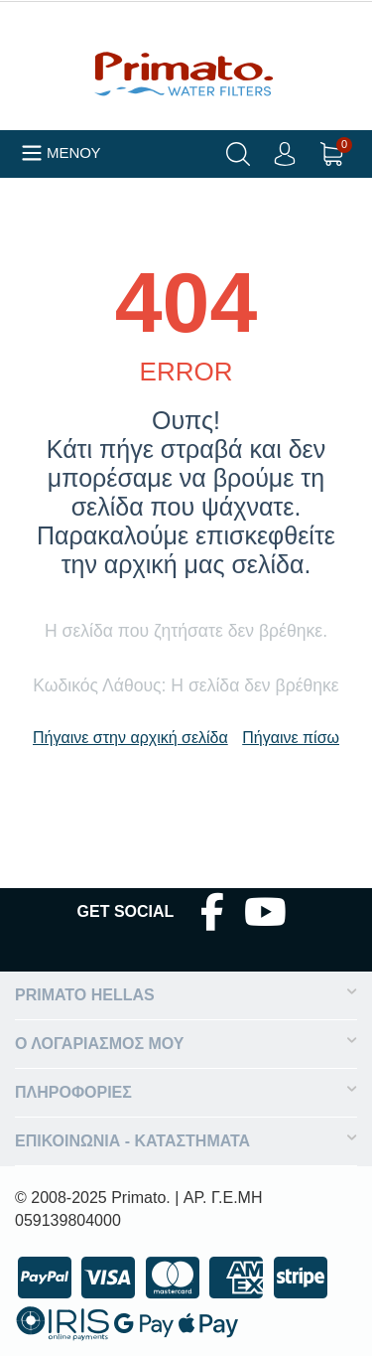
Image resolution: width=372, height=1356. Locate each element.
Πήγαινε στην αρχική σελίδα (130, 737)
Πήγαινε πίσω (290, 737)
